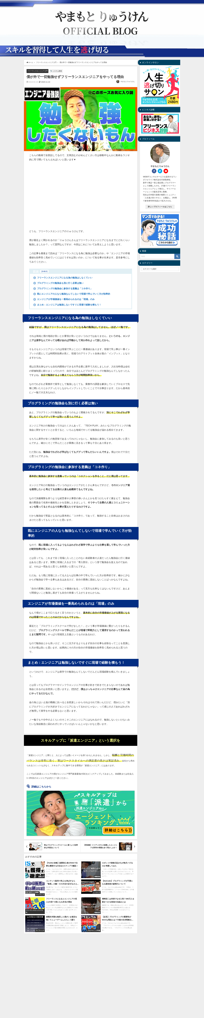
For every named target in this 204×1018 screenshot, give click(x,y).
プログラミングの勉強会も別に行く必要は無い (60, 283)
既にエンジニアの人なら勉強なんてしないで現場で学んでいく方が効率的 (74, 294)
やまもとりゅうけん (128, 81)
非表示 (44, 271)
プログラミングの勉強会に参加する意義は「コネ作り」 (64, 288)
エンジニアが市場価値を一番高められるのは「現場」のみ (65, 299)
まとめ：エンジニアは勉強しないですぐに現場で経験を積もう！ (69, 305)
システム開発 (59, 71)
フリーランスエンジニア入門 (38, 71)
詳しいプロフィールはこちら (160, 207)
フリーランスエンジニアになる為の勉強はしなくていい (64, 277)
